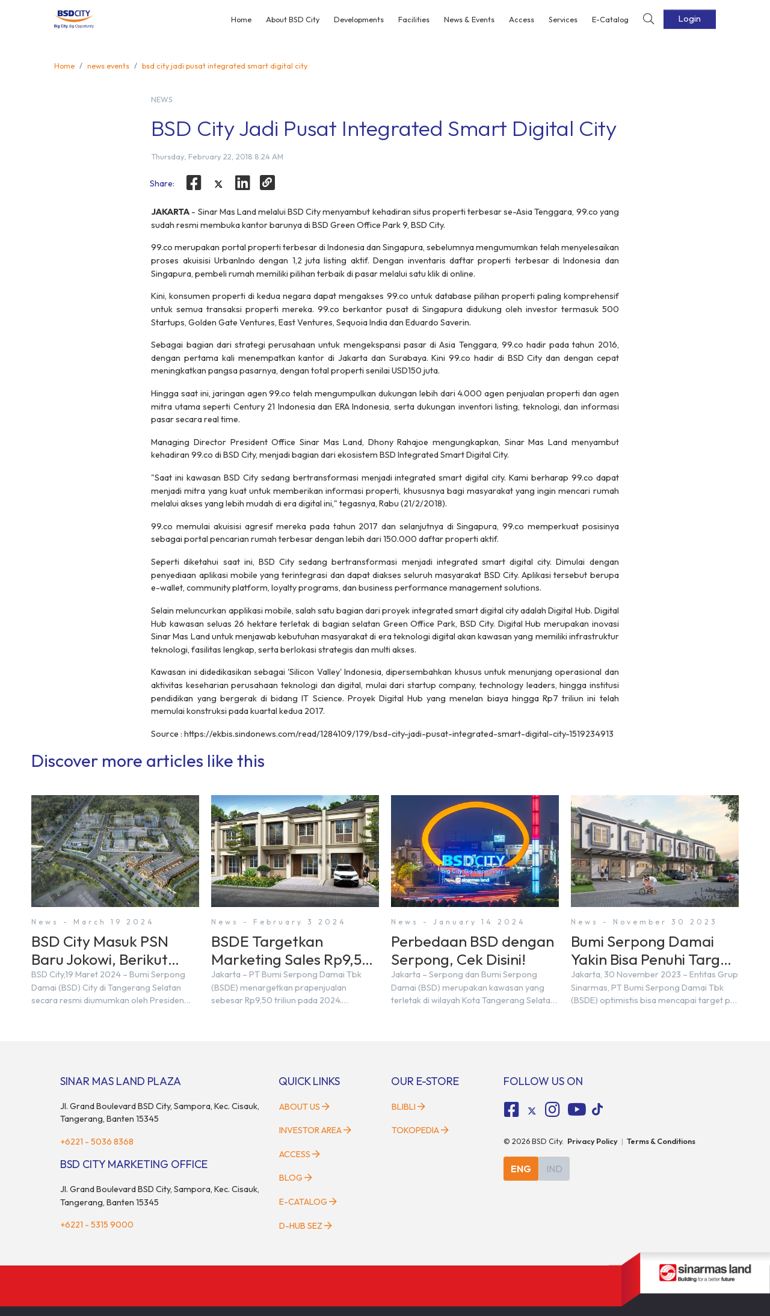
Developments (359, 19)
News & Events (469, 19)
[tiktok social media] (531, 1111)
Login (690, 18)
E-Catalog (610, 19)
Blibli (408, 1106)
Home (241, 19)
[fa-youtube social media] (577, 1109)
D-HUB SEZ (305, 1225)
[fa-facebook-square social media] (512, 1109)
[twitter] (218, 184)
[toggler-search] (648, 19)
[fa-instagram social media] (552, 1109)
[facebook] (193, 182)
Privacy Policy (592, 1141)
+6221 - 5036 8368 (97, 1141)
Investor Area (315, 1130)
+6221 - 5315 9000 (97, 1224)
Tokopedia (420, 1130)
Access (521, 19)
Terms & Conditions (661, 1141)
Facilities (414, 19)
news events (108, 65)
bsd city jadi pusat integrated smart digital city (224, 65)
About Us (304, 1106)
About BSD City (292, 19)
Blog (295, 1177)
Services (563, 19)
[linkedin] (243, 182)
